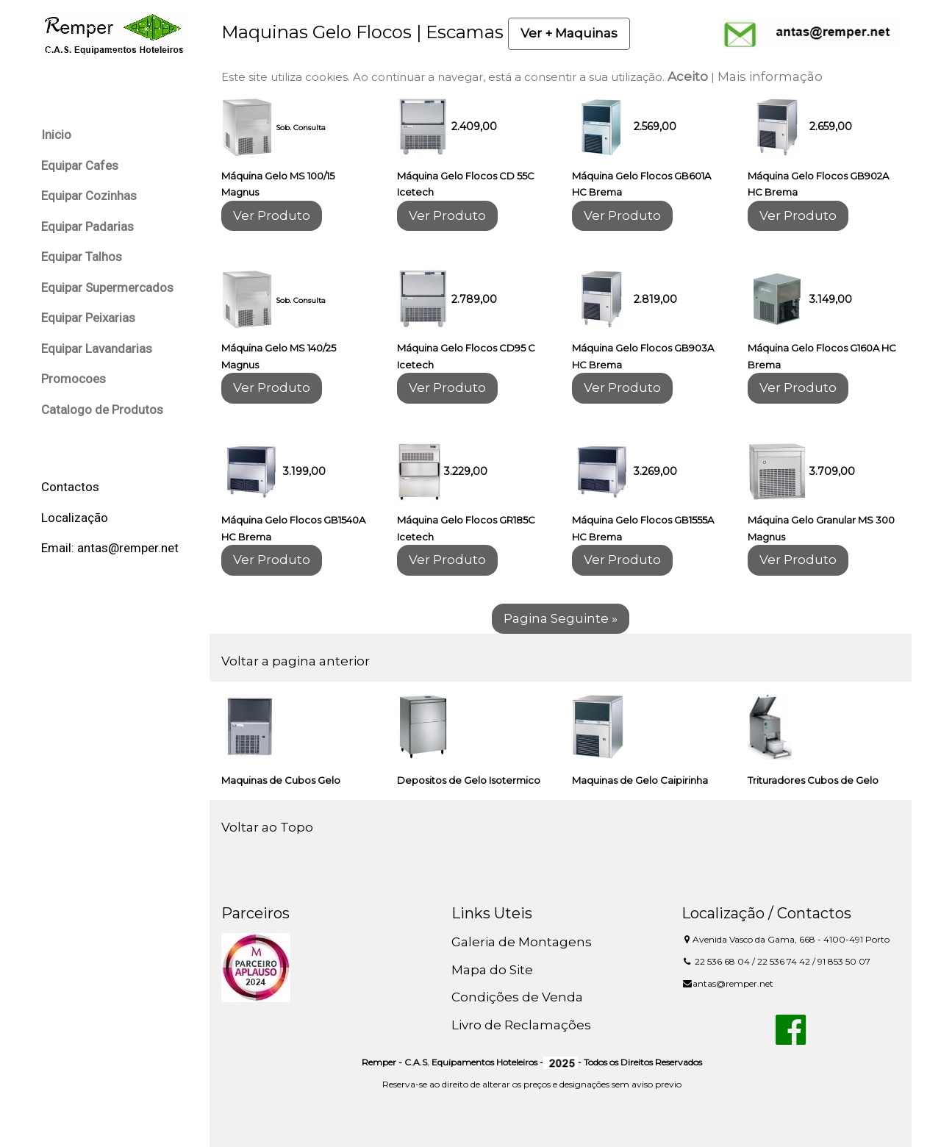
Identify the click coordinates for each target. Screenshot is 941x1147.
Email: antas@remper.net (110, 547)
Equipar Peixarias (88, 317)
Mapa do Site (492, 969)
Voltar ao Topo (267, 827)
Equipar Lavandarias (96, 348)
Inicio (56, 134)
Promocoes (73, 378)
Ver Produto (271, 215)
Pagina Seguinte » (561, 618)
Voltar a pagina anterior (295, 661)
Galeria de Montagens (521, 942)
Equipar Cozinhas (89, 195)
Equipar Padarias (87, 226)
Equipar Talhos (81, 256)
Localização (74, 517)
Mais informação (770, 76)
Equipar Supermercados (107, 287)
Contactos (70, 486)
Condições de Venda (517, 997)
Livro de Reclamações (521, 1025)
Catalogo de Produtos (102, 409)
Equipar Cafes (79, 165)
